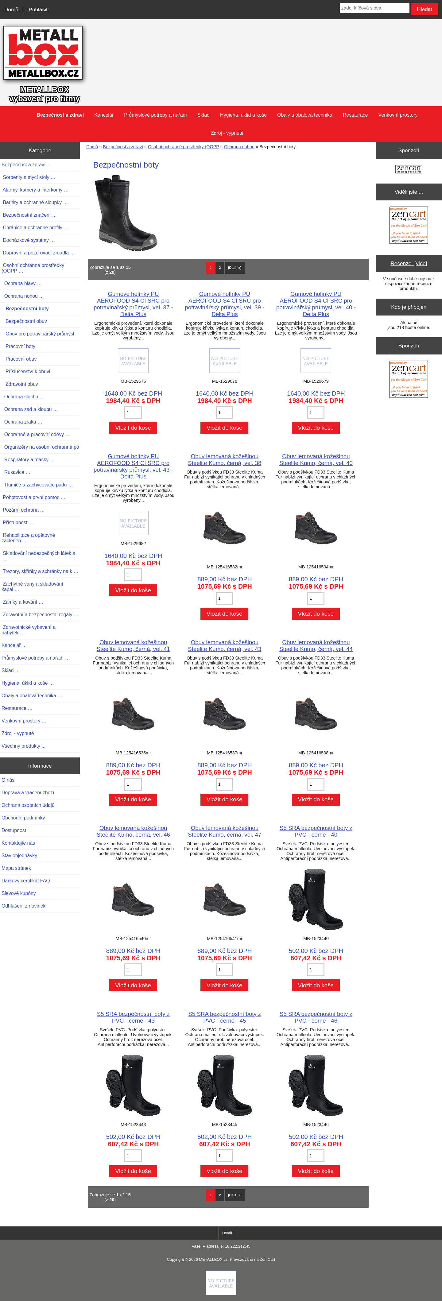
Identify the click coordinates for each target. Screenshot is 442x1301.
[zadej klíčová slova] (374, 8)
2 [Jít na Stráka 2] (220, 267)
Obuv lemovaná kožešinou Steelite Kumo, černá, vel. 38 (224, 459)
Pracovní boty (18, 346)
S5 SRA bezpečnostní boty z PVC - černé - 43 (133, 1017)
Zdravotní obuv (20, 384)
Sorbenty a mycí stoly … (29, 177)
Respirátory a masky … (28, 459)
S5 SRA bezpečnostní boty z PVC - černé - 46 (316, 1017)
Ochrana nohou (239, 146)
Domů (11, 9)
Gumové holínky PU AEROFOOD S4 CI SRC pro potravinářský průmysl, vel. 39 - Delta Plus (224, 304)
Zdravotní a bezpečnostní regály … (40, 614)
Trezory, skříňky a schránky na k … (40, 571)
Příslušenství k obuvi (26, 371)
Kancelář (104, 115)
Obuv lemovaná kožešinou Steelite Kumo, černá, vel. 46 (133, 831)
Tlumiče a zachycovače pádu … (37, 484)
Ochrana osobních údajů (28, 805)
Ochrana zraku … (22, 421)
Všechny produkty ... (23, 746)
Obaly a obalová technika (304, 115)
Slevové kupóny (19, 893)
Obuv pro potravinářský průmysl (38, 333)
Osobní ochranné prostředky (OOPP (183, 146)
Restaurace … (17, 708)
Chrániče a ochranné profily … (35, 227)
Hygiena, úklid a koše (243, 115)
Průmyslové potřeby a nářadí (155, 115)
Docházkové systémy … (28, 240)
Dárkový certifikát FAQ (26, 880)
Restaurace (355, 115)
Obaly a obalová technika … (32, 695)
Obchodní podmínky (23, 817)
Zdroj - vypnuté (227, 133)
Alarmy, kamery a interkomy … (35, 189)
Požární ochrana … (23, 510)
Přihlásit (38, 9)
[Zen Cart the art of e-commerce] (408, 170)
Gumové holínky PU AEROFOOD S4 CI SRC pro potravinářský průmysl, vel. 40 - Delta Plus (316, 304)
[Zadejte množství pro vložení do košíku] (133, 412)
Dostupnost (14, 830)
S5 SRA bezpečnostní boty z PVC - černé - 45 (224, 1017)
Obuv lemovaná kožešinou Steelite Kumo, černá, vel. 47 (224, 831)
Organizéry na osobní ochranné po (40, 447)
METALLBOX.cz (213, 1259)
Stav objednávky (19, 855)
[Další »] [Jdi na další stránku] (235, 267)
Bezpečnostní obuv (24, 321)
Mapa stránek (16, 868)
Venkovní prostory (398, 115)
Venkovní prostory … (24, 720)
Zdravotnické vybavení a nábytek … (29, 630)
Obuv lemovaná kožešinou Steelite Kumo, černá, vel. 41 (133, 645)
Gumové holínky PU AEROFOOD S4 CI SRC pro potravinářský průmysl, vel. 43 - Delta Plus (133, 466)
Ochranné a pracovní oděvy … (36, 434)
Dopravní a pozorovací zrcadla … (38, 252)
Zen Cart (267, 1259)
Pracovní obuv (19, 359)
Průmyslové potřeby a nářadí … (36, 657)
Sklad (203, 115)
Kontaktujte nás (18, 843)
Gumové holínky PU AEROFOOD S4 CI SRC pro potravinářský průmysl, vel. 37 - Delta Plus (133, 304)
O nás (8, 780)
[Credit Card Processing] (221, 1293)
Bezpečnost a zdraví (123, 146)
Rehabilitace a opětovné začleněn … (28, 537)
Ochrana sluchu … (23, 396)
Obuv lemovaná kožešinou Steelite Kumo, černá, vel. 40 (316, 459)
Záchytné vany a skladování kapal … (32, 586)
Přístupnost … (18, 522)
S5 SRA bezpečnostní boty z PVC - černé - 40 (316, 831)
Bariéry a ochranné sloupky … (35, 202)
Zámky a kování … (22, 602)
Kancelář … (14, 645)
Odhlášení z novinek (23, 905)
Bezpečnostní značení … (29, 215)
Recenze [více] (408, 263)
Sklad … (11, 670)
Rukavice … (16, 472)
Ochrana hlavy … (22, 283)
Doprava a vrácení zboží (28, 792)
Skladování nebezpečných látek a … (38, 556)
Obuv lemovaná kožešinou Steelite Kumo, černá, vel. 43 (224, 645)
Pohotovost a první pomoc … (34, 497)
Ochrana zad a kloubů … (30, 409)
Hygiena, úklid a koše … (28, 683)
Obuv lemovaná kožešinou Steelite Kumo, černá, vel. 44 (316, 645)
